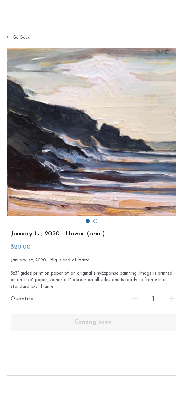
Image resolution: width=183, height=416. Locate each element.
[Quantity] (153, 299)
